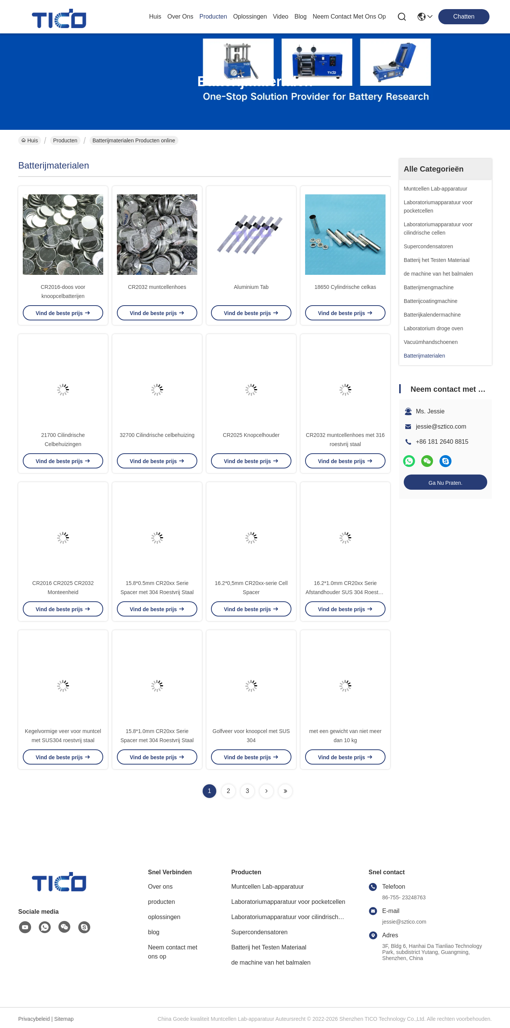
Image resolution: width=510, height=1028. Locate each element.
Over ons (160, 886)
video (280, 16)
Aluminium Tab (251, 287)
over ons (180, 16)
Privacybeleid (34, 1019)
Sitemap (64, 1019)
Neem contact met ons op (172, 952)
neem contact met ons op (349, 16)
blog (300, 16)
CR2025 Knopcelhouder (251, 435)
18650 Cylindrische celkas (345, 287)
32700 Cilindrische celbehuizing (157, 435)
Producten (65, 140)
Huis (155, 16)
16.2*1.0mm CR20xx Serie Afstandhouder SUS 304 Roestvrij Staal (345, 592)
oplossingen (250, 16)
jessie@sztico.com (441, 426)
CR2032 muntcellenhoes (157, 287)
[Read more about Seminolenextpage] (266, 791)
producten (213, 16)
